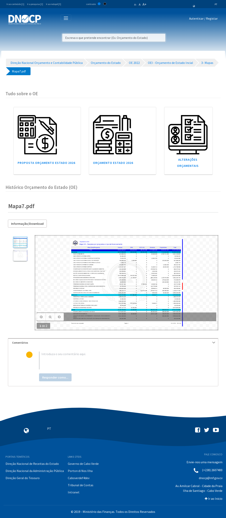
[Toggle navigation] (46, 19)
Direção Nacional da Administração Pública (35, 471)
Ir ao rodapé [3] (53, 4)
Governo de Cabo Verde (83, 464)
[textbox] (119, 360)
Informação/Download (27, 224)
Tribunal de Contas (80, 485)
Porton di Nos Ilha (80, 471)
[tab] (113, 343)
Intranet (73, 492)
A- (135, 4)
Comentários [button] (113, 342)
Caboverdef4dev (78, 478)
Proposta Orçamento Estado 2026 (46, 163)
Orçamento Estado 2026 (113, 163)
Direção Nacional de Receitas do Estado (32, 464)
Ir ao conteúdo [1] (15, 4)
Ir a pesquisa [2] (35, 4)
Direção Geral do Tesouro (23, 478)
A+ (145, 4)
